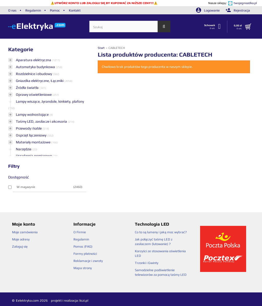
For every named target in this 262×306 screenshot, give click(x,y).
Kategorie (20, 49)
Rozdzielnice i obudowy (34, 74)
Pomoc (55, 10)
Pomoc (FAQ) (82, 246)
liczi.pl (83, 300)
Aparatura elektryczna (34, 60)
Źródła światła (27, 88)
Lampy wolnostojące (32, 114)
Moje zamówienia (25, 232)
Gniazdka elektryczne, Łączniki (40, 81)
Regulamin (33, 10)
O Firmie (79, 232)
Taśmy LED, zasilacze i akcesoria (42, 121)
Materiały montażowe (33, 142)
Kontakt (75, 10)
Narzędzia (24, 149)
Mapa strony (82, 268)
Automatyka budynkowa (36, 67)
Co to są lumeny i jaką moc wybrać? (161, 232)
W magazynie (49, 187)
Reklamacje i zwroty (88, 261)
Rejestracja (238, 10)
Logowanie (208, 10)
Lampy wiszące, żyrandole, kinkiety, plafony (50, 101)
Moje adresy (21, 239)
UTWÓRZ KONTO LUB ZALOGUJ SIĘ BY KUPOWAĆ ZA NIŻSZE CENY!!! (104, 3)
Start (101, 48)
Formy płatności (85, 254)
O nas (12, 10)
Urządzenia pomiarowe (34, 156)
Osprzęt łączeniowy (31, 135)
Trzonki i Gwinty (146, 263)
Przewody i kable (29, 128)
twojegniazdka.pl (245, 3)
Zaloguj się (20, 246)
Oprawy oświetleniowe (34, 94)
